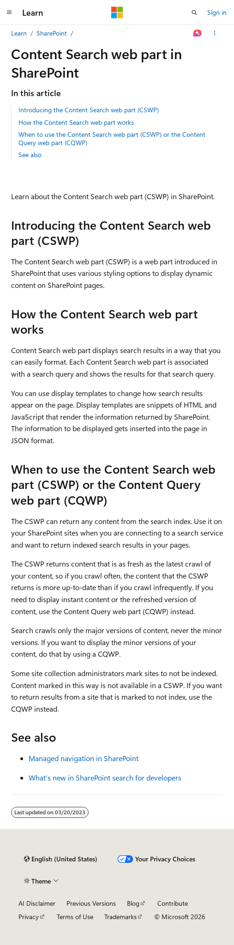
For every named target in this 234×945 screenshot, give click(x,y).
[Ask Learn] (198, 33)
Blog (133, 903)
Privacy (28, 916)
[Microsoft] (117, 12)
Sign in (217, 12)
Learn (19, 33)
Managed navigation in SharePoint (83, 758)
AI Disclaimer (36, 903)
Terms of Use (75, 916)
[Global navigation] (9, 12)
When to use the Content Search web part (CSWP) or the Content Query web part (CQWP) (111, 138)
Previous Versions (91, 903)
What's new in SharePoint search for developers (105, 777)
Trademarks (120, 916)
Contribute (172, 903)
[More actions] (215, 33)
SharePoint (51, 33)
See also (30, 154)
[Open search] (194, 12)
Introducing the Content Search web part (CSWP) (88, 109)
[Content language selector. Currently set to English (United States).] (60, 859)
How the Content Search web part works (76, 122)
